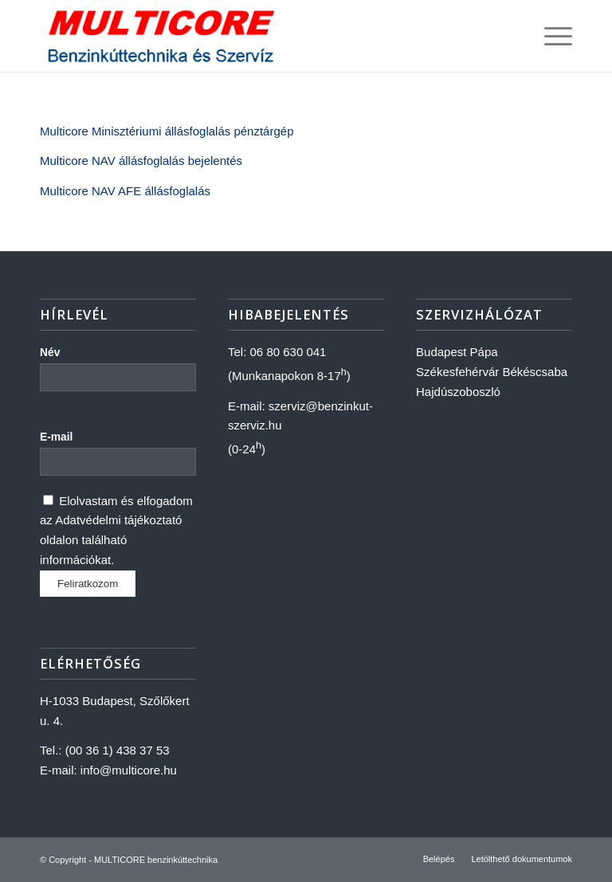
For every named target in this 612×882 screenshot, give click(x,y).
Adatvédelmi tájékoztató (118, 520)
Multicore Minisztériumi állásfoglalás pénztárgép (166, 131)
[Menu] (550, 36)
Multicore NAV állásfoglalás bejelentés (141, 160)
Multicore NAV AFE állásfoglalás (125, 191)
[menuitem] (439, 859)
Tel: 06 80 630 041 (277, 352)
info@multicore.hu (128, 770)
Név (50, 353)
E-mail (56, 437)
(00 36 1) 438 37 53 (117, 750)
